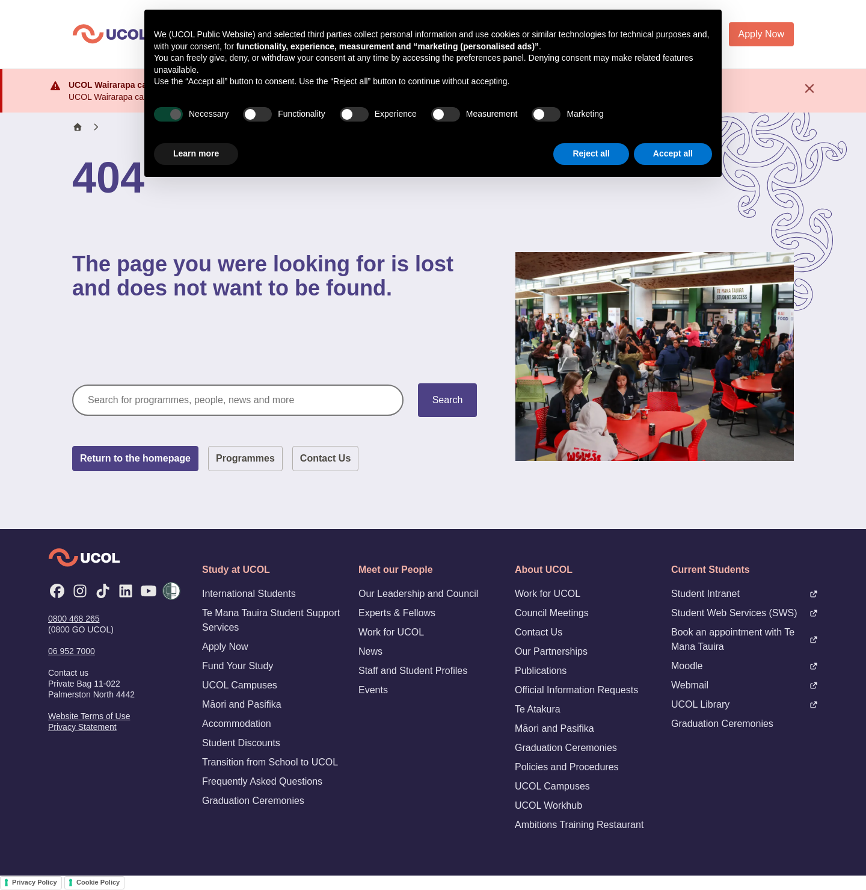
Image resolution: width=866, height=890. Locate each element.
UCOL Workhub (548, 805)
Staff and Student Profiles (412, 671)
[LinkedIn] (126, 591)
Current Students (710, 569)
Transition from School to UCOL (270, 762)
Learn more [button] (196, 153)
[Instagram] (80, 591)
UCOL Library (744, 704)
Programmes (245, 458)
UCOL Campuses (239, 685)
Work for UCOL (391, 632)
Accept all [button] (673, 153)
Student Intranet (744, 594)
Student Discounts (241, 743)
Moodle (744, 666)
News (370, 651)
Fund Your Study (237, 666)
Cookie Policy (98, 882)
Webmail (744, 685)
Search (447, 400)
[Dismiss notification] (809, 88)
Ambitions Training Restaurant (579, 825)
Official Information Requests (576, 690)
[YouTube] (149, 591)
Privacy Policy (34, 882)
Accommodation (236, 723)
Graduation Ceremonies (253, 801)
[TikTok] (103, 591)
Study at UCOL (236, 569)
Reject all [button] (591, 153)
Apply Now (761, 34)
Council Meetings (552, 613)
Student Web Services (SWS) (744, 613)
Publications (541, 671)
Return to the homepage (135, 458)
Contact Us (325, 458)
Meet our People (395, 569)
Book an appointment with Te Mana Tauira (744, 639)
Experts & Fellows (396, 613)
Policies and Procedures (567, 767)
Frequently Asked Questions (262, 781)
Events (373, 690)
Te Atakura (537, 709)
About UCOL (544, 569)
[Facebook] (57, 591)
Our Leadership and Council (418, 594)
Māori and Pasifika (241, 704)
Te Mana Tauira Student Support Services (271, 620)
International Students (249, 594)
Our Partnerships (551, 651)
